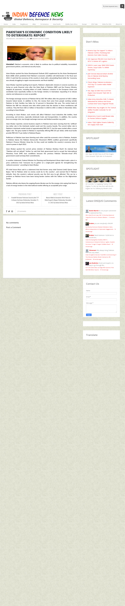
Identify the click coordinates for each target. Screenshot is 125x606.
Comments (21, 211)
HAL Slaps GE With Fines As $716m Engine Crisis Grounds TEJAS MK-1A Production (99, 93)
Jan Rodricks (93, 263)
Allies (34, 24)
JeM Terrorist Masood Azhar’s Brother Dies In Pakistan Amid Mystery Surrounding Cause (100, 76)
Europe (84, 24)
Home (6, 24)
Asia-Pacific (57, 24)
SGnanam (92, 250)
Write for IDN (106, 24)
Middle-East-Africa (71, 24)
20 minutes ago (97, 259)
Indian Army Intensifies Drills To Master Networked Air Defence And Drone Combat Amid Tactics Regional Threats (101, 101)
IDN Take (94, 24)
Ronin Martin (94, 211)
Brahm (91, 223)
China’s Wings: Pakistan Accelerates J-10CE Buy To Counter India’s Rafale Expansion (100, 84)
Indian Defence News (41, 39)
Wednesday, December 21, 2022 (18, 39)
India (14, 24)
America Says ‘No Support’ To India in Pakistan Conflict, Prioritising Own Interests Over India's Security (100, 53)
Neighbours (24, 24)
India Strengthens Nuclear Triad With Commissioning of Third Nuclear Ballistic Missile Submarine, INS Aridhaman (101, 257)
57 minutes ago (104, 270)
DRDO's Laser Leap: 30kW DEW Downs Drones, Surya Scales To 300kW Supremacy (101, 67)
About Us (119, 24)
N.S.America (44, 24)
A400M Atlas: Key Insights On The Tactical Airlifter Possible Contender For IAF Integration (102, 110)
